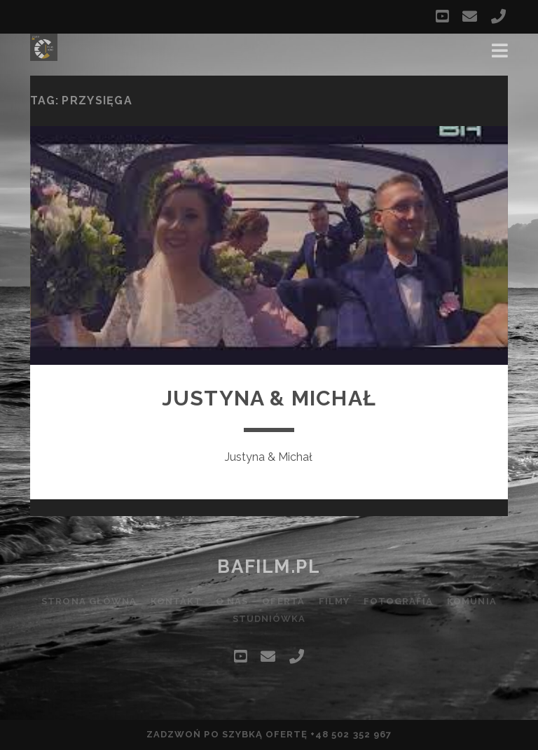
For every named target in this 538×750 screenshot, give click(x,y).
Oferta (283, 601)
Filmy (334, 601)
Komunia (471, 601)
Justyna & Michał (269, 398)
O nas (232, 601)
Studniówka (269, 618)
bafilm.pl (268, 566)
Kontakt (176, 601)
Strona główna (89, 601)
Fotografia (398, 601)
